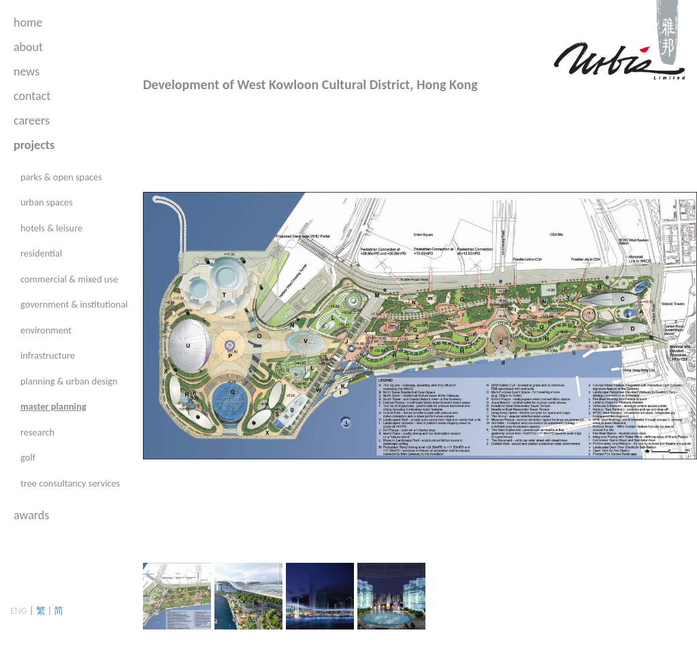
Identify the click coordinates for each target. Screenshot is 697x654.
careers (32, 120)
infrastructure (47, 355)
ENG (18, 611)
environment (45, 330)
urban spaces (46, 202)
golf (27, 457)
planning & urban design (69, 381)
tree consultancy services (70, 483)
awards (31, 515)
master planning (53, 406)
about (28, 46)
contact (32, 95)
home (28, 22)
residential (41, 253)
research (37, 432)
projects (34, 144)
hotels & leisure (51, 228)
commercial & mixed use (69, 279)
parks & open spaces (61, 177)
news (26, 71)
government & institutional (74, 304)
